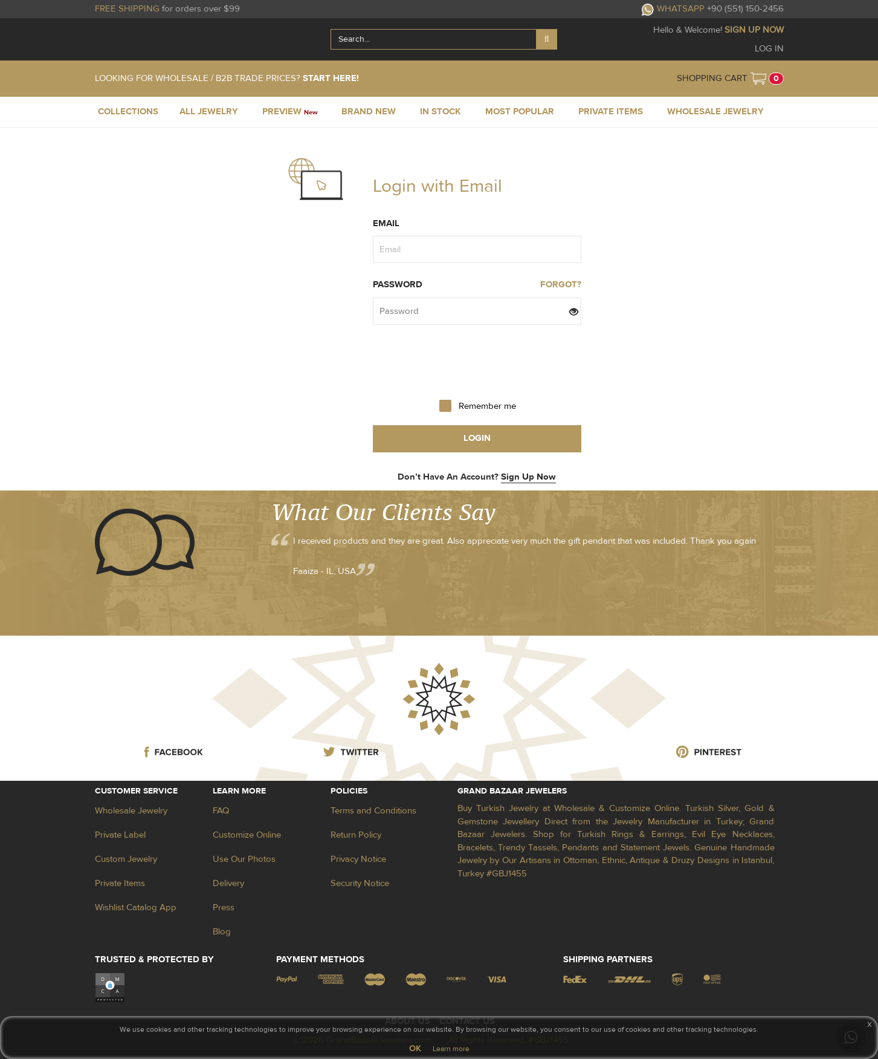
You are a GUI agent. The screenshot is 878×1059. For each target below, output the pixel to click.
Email (386, 223)
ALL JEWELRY (208, 111)
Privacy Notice (358, 859)
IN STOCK (440, 111)
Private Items (120, 883)
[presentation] (477, 361)
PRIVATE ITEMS (610, 111)
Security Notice (360, 883)
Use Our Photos (244, 859)
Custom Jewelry (126, 859)
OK (415, 1048)
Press (223, 907)
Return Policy (356, 835)
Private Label (120, 835)
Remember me (487, 406)
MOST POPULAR (519, 111)
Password (397, 284)
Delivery (228, 883)
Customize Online (247, 835)
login (477, 438)
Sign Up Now (528, 477)
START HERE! (331, 78)
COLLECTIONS (128, 111)
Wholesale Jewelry (131, 810)
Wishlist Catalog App (135, 907)
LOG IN (769, 48)
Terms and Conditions (373, 810)
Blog (222, 931)
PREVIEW (289, 111)
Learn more (451, 1049)
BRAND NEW (368, 111)
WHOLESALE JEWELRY (715, 111)
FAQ (221, 810)
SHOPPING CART (712, 78)
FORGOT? (560, 284)
